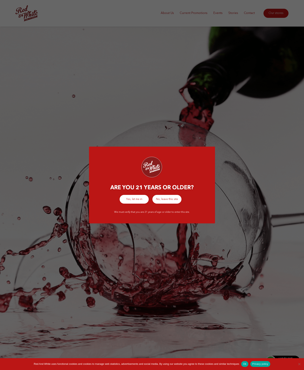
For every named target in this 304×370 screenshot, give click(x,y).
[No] (299, 364)
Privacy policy (260, 363)
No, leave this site (167, 199)
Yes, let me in (134, 199)
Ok (244, 363)
